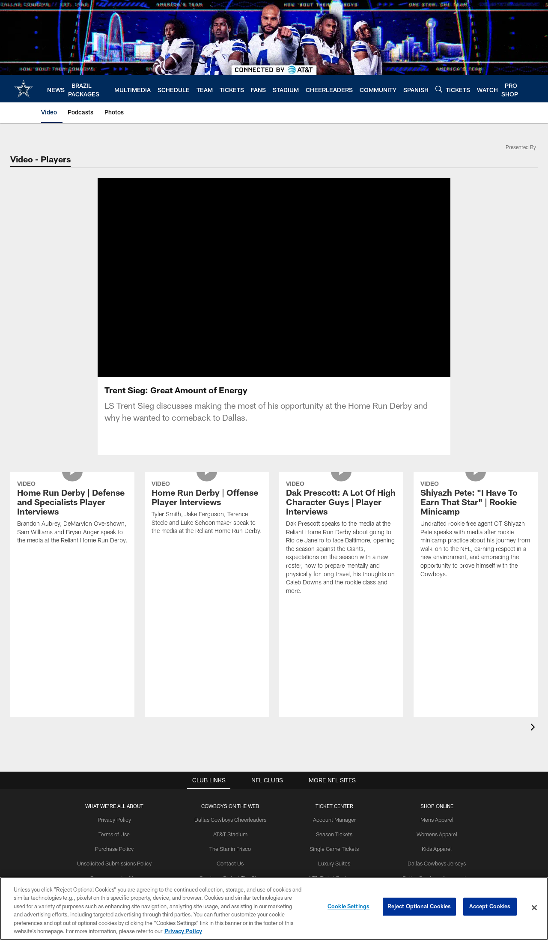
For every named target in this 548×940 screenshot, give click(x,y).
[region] (274, 908)
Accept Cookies (490, 907)
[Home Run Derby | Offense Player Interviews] (207, 508)
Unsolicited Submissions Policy (119, 862)
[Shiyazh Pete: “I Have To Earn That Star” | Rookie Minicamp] (476, 530)
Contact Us (233, 862)
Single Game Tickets (333, 848)
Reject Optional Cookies (419, 907)
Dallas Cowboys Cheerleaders (233, 820)
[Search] (438, 89)
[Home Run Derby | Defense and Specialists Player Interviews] (72, 513)
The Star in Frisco (233, 848)
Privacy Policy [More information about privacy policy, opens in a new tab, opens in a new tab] (183, 931)
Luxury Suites (333, 862)
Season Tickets (333, 834)
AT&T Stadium (233, 834)
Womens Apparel (432, 834)
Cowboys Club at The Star (233, 876)
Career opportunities (119, 876)
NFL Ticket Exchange (333, 876)
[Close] (534, 907)
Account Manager (333, 820)
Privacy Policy (120, 820)
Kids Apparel (432, 848)
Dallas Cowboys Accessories (432, 876)
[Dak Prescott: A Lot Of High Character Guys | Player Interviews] (341, 538)
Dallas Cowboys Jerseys (432, 862)
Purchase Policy (119, 848)
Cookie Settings (348, 907)
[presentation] (534, 728)
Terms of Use (119, 834)
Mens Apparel (432, 820)
